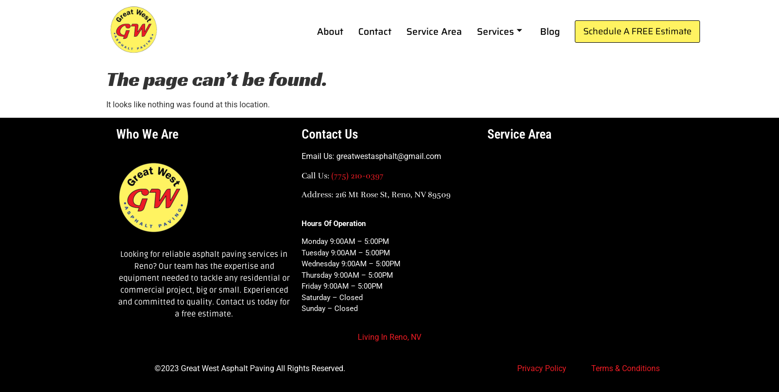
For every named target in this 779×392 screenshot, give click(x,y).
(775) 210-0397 (357, 176)
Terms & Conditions (625, 368)
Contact (374, 31)
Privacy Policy (541, 368)
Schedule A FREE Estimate (637, 31)
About (330, 31)
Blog (550, 31)
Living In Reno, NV (389, 337)
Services (499, 31)
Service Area (434, 31)
